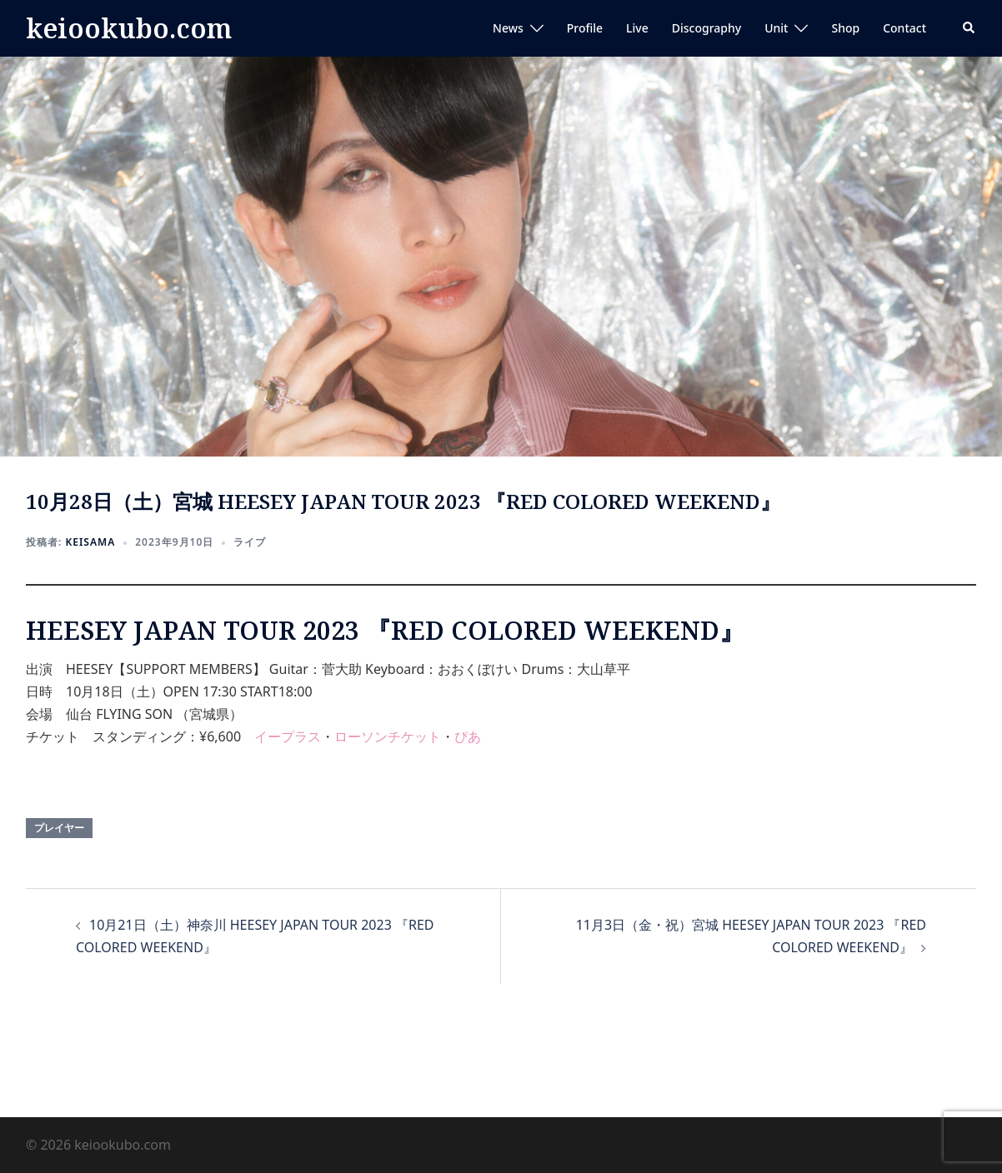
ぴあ (467, 736)
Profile (585, 28)
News (508, 28)
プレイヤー (59, 828)
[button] (969, 28)
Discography (706, 28)
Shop (845, 28)
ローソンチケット (387, 736)
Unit (776, 28)
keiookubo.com (129, 28)
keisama (90, 542)
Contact (904, 28)
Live (637, 28)
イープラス (287, 736)
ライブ (249, 542)
